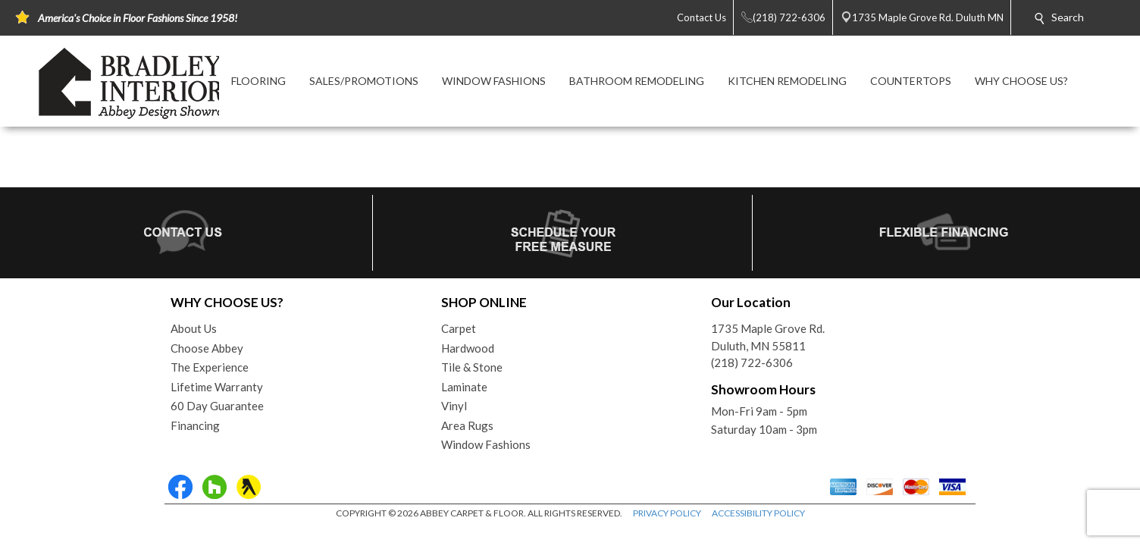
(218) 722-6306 (752, 362)
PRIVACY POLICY (667, 513)
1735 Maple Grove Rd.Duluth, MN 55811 (768, 337)
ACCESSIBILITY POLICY (758, 513)
